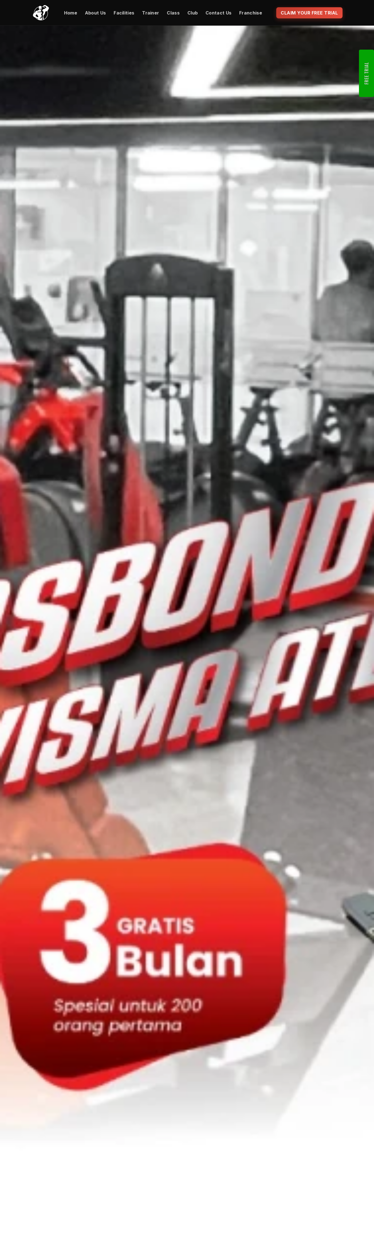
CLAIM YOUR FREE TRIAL (309, 13)
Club (192, 13)
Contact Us (218, 13)
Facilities (124, 13)
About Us (95, 13)
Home (70, 13)
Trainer (150, 13)
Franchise (250, 13)
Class (173, 13)
